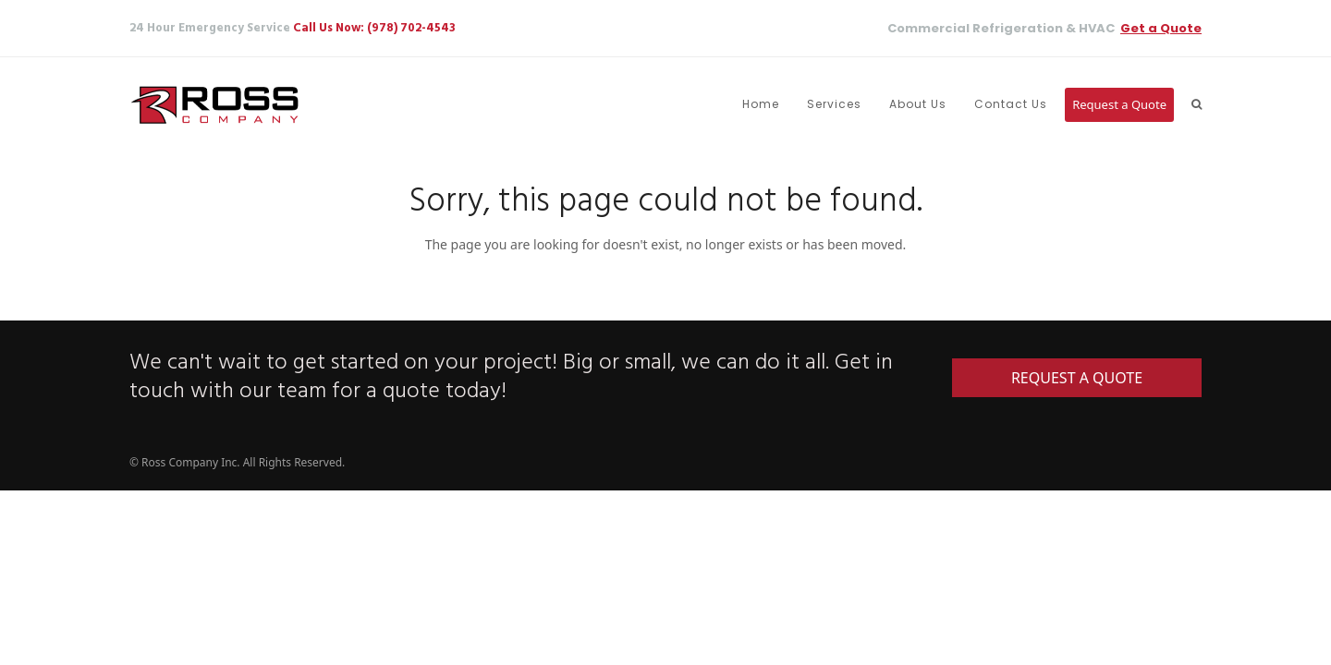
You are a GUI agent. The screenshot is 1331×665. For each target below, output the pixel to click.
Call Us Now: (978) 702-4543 (374, 28)
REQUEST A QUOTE (1076, 378)
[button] (1196, 104)
